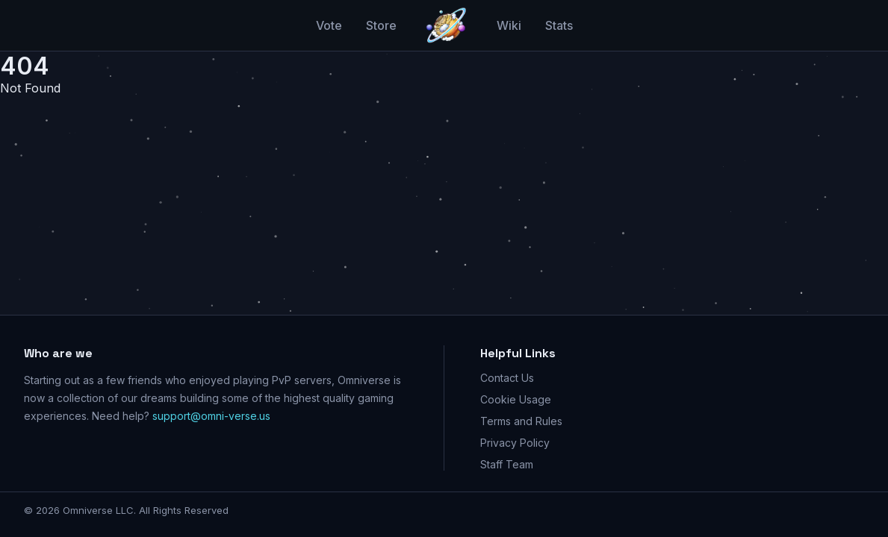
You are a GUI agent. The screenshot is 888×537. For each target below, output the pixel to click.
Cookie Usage (515, 399)
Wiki (509, 25)
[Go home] (447, 25)
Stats (559, 25)
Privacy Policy (515, 442)
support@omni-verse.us (211, 415)
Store (381, 25)
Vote (329, 25)
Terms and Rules (521, 421)
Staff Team (506, 464)
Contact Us (507, 377)
